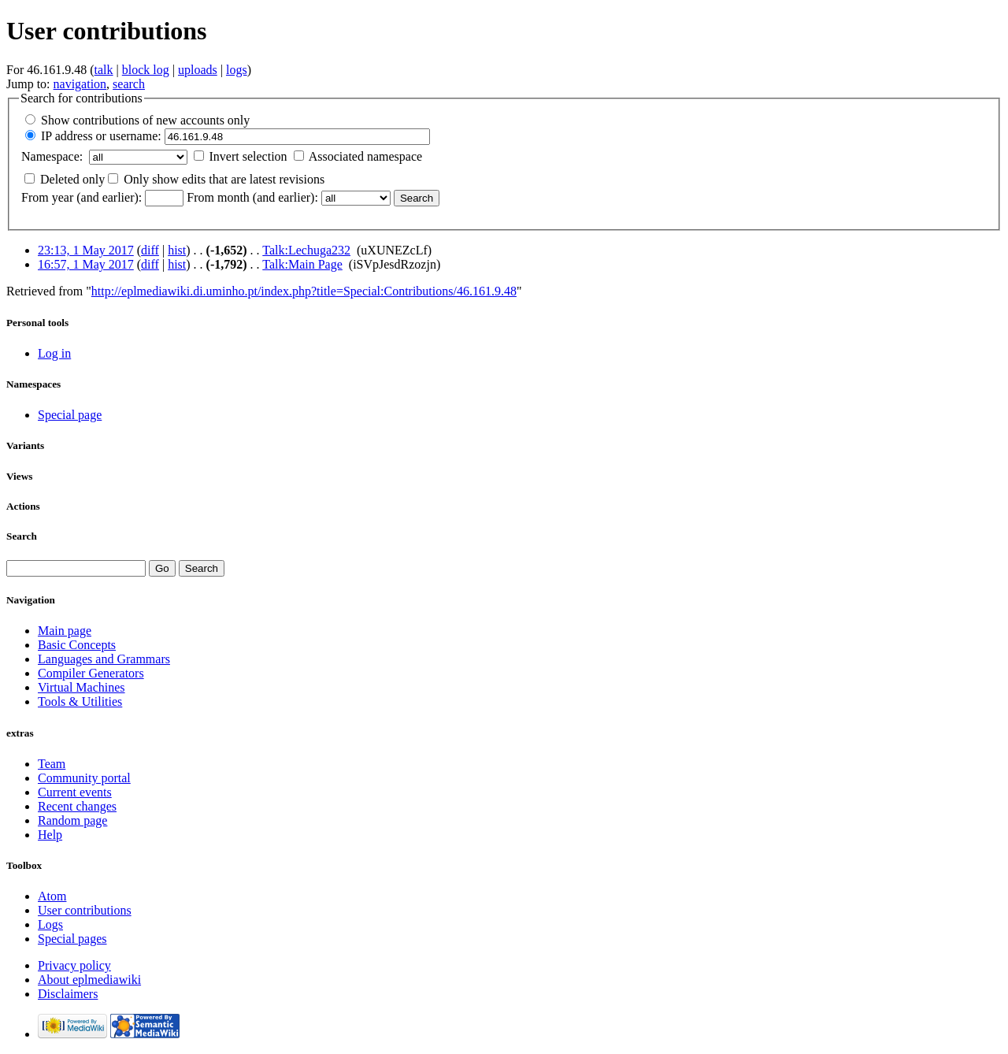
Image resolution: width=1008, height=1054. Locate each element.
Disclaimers (68, 993)
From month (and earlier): (252, 197)
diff (150, 250)
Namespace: (52, 156)
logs (236, 69)
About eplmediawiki (89, 979)
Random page (72, 820)
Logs (50, 924)
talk (103, 69)
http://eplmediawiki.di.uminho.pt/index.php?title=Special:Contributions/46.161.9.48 (304, 291)
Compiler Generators (91, 673)
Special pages (72, 938)
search (129, 84)
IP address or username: (101, 136)
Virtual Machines (81, 687)
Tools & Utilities (80, 701)
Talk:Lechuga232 (306, 250)
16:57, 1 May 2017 (86, 264)
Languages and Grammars (104, 659)
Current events (75, 792)
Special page (70, 414)
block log (145, 69)
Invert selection (248, 156)
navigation (80, 84)
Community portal (84, 778)
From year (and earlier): (81, 197)
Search (21, 536)
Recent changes (77, 806)
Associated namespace (365, 156)
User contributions (85, 910)
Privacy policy (74, 965)
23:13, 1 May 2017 (86, 250)
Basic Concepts (77, 644)
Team (51, 763)
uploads (197, 69)
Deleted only (72, 179)
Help (50, 834)
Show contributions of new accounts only (145, 120)
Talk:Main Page (302, 264)
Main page (64, 630)
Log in (54, 353)
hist (177, 250)
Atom (52, 896)
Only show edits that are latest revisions (224, 179)
